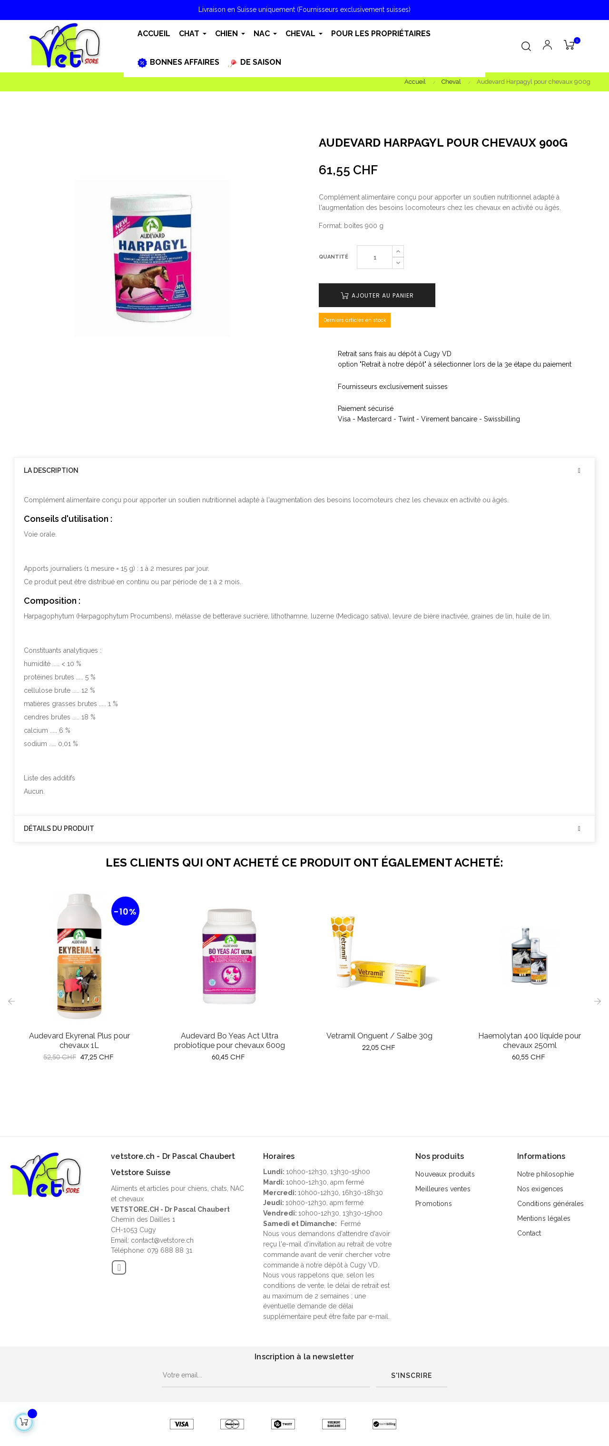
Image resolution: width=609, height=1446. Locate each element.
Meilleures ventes (442, 1189)
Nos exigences (540, 1189)
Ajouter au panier (377, 295)
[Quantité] (375, 257)
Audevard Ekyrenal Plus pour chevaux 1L (79, 1040)
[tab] (304, 471)
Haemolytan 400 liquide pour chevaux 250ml (529, 1040)
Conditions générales (550, 1203)
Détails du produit (59, 828)
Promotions (433, 1203)
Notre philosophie (545, 1174)
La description (51, 470)
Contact (529, 1233)
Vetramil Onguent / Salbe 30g (379, 1035)
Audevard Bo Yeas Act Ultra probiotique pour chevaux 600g (229, 1040)
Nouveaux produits (444, 1174)
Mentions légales (543, 1218)
